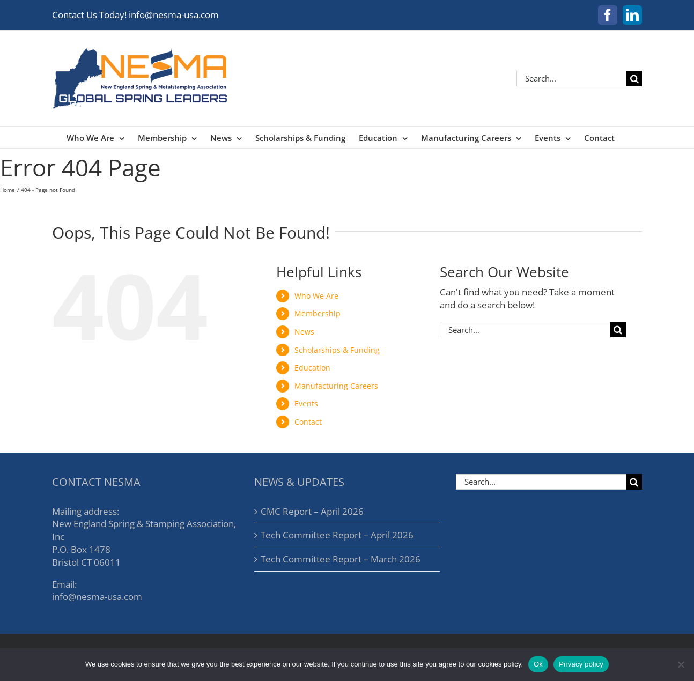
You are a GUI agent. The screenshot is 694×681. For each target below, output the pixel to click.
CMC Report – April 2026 (312, 511)
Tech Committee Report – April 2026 (337, 535)
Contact (308, 422)
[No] (680, 664)
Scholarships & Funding (337, 350)
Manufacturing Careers (336, 386)
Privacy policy (581, 664)
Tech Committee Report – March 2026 (340, 559)
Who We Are (316, 296)
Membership (317, 313)
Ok (538, 664)
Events (306, 403)
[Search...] (571, 78)
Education (312, 367)
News (304, 332)
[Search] (634, 78)
